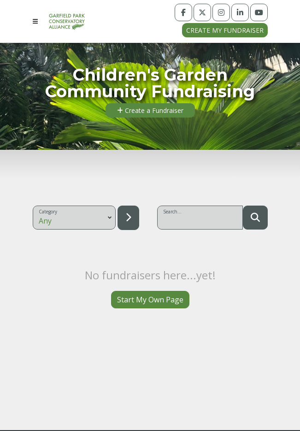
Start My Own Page (150, 300)
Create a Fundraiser (150, 110)
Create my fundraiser (225, 30)
